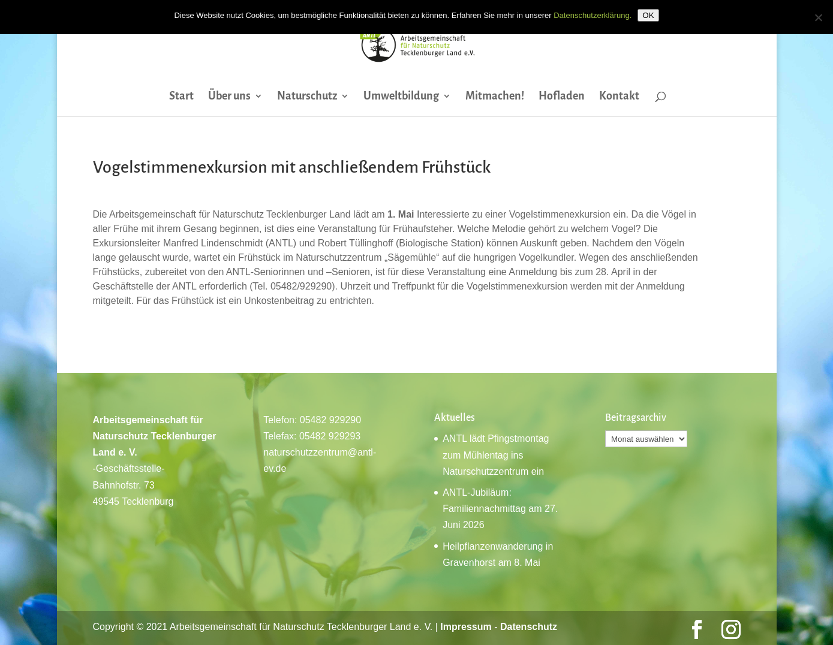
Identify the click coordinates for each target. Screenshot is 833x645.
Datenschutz (528, 627)
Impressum (465, 627)
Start (181, 97)
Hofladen (562, 97)
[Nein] (818, 17)
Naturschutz (307, 97)
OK (648, 15)
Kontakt (619, 97)
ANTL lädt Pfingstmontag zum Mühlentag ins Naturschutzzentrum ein (496, 454)
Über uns (229, 97)
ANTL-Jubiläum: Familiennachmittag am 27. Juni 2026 (500, 508)
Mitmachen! (494, 97)
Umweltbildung (401, 97)
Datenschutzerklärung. (592, 15)
